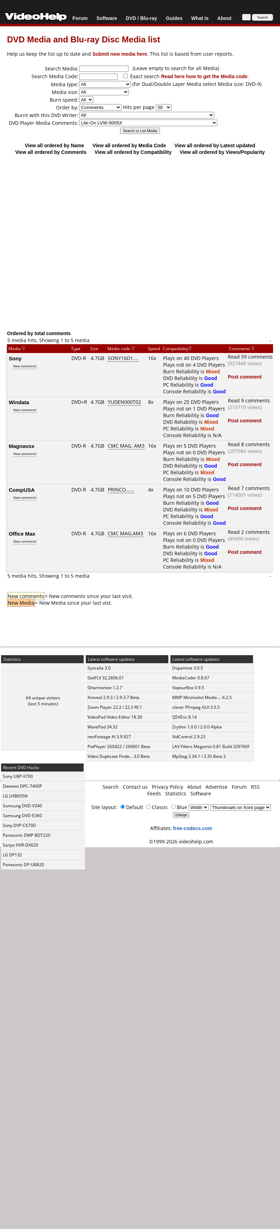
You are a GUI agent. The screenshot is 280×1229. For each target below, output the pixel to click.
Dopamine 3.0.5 (187, 668)
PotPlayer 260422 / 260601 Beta (119, 746)
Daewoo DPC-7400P (22, 786)
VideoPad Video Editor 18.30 (115, 717)
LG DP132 (12, 855)
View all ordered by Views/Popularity (222, 152)
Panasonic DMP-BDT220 (26, 835)
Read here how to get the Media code (204, 76)
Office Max (22, 533)
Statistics (175, 793)
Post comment (244, 376)
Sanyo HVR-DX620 (20, 845)
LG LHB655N (15, 796)
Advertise (216, 786)
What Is (200, 18)
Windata (19, 402)
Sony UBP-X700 (18, 776)
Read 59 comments (250, 356)
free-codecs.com (192, 828)
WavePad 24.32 (103, 727)
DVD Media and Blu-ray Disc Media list (83, 39)
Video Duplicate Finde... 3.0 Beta (119, 756)
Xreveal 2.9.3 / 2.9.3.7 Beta (113, 697)
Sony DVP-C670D (19, 825)
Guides (174, 18)
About (224, 18)
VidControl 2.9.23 (188, 737)
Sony (15, 358)
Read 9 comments (249, 400)
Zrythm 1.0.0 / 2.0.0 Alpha (197, 727)
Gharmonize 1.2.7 (105, 688)
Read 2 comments (249, 532)
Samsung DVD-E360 (22, 816)
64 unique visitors (43, 698)
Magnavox (21, 445)
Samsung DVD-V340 (22, 806)
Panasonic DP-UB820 (23, 865)
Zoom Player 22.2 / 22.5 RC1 (115, 707)
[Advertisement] (136, 242)
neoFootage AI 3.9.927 (109, 737)
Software (106, 18)
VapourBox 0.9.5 (188, 688)
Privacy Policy (167, 786)
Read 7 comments (249, 488)
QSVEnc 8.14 (184, 717)
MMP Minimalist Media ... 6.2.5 (202, 697)
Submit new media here (119, 53)
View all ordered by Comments (50, 152)
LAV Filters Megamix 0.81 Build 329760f (210, 746)
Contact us (135, 786)
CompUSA (22, 489)
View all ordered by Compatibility (133, 152)
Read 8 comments (249, 444)
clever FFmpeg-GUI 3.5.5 (196, 707)
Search (111, 786)
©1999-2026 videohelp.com (181, 841)
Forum (80, 18)
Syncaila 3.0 (99, 668)
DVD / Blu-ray (141, 18)
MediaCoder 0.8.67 (190, 678)
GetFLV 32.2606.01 (106, 678)
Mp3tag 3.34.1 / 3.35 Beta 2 (199, 756)
